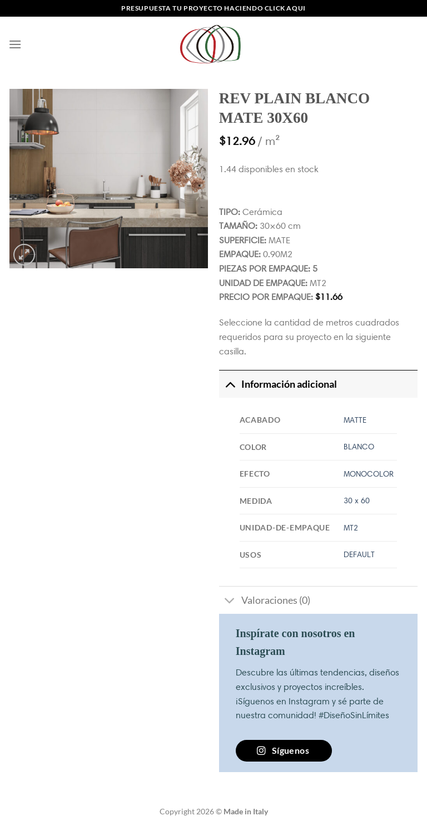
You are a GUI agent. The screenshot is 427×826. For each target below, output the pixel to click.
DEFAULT (359, 554)
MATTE (355, 420)
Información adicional (278, 384)
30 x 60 (357, 500)
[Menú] (15, 44)
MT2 (351, 528)
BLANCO (359, 447)
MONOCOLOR (369, 474)
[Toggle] (230, 384)
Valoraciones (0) (264, 601)
